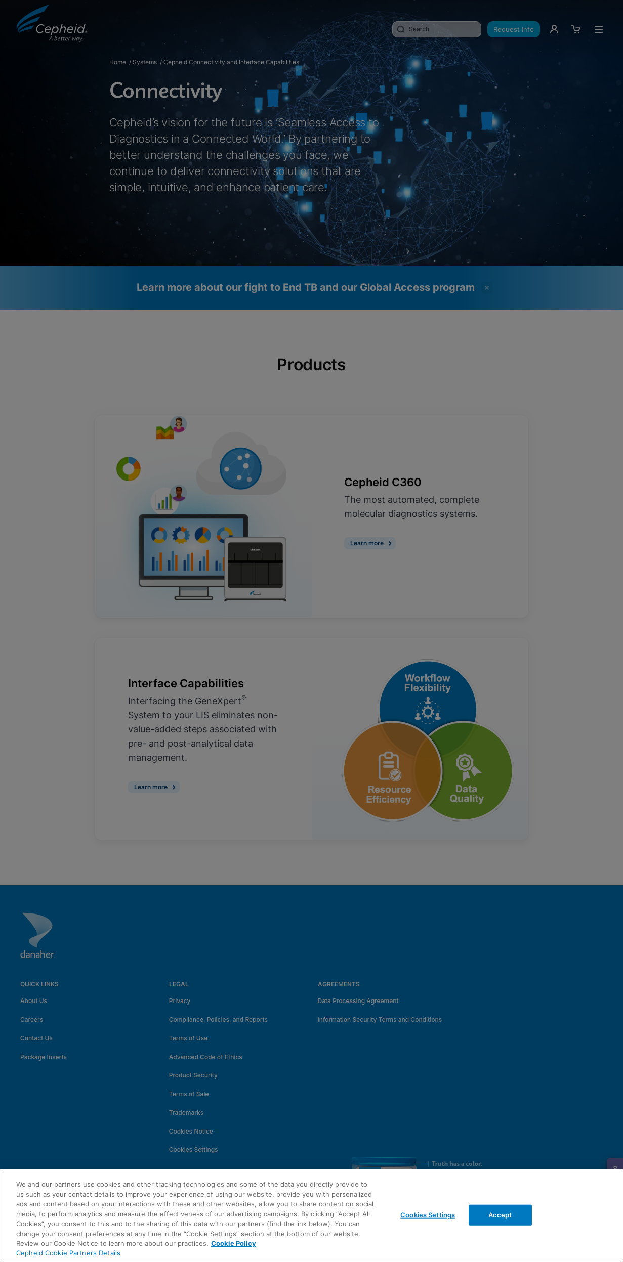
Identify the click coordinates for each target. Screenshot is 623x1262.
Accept (500, 1214)
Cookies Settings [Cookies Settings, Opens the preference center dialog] (427, 1214)
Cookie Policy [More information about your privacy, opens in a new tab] (233, 1243)
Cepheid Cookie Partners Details (68, 1253)
